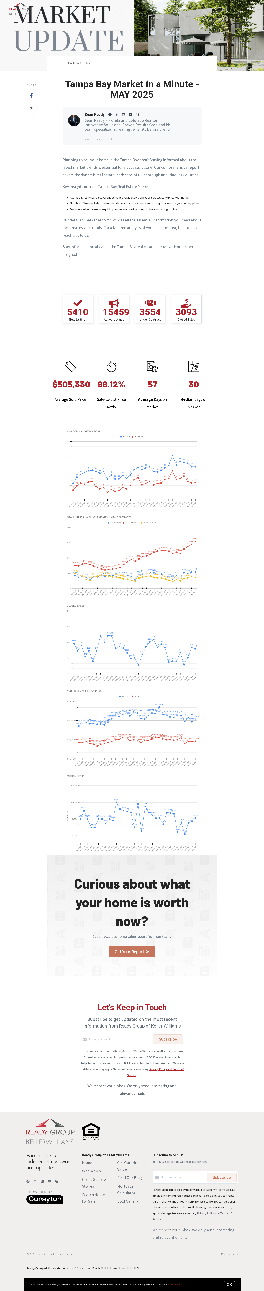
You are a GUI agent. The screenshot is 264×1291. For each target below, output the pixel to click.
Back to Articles (79, 63)
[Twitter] (35, 1181)
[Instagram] (56, 1181)
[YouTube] (49, 1181)
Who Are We (52, 8)
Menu (248, 9)
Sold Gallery (127, 1201)
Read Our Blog (129, 1177)
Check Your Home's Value (128, 8)
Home (87, 1162)
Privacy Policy (229, 1254)
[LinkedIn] (42, 1181)
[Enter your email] (120, 1039)
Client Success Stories (85, 8)
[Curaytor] (44, 1203)
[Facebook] (28, 1181)
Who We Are (92, 1171)
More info (175, 1284)
